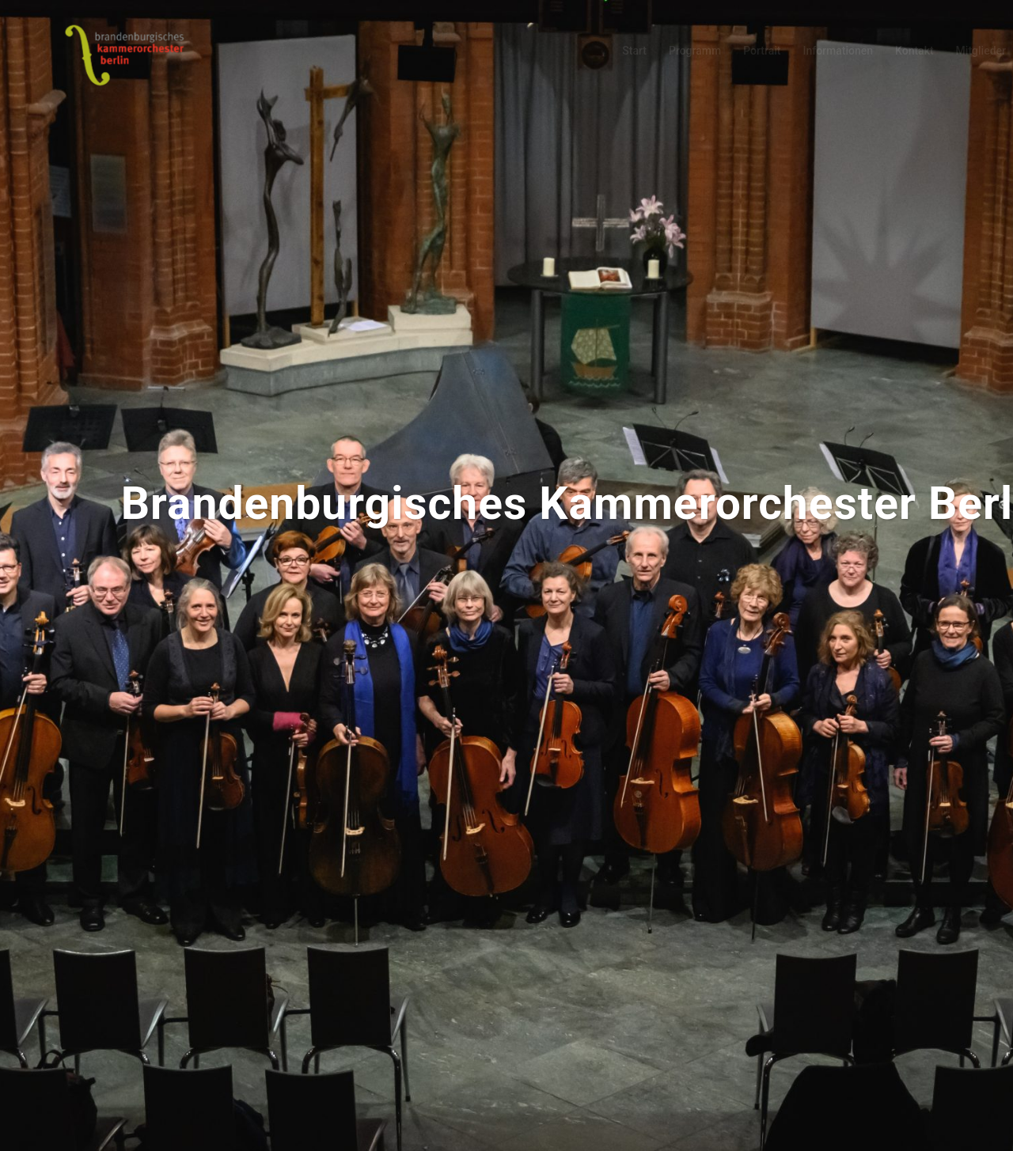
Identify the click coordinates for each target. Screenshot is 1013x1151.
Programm (695, 50)
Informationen (837, 50)
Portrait (761, 50)
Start (634, 50)
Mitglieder (981, 50)
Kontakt (914, 50)
